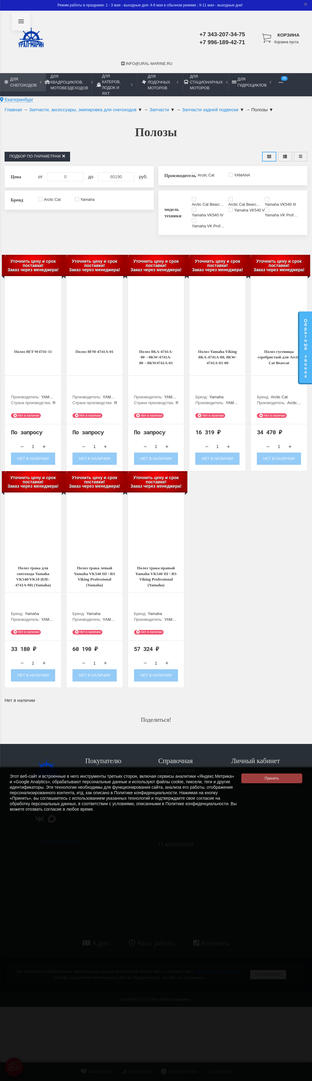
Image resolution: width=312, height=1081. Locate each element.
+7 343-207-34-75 (222, 34)
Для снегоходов (23, 82)
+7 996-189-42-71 (222, 42)
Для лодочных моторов (160, 82)
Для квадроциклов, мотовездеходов (68, 82)
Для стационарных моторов (205, 82)
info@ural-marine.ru (146, 63)
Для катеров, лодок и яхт (114, 85)
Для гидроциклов (251, 82)
